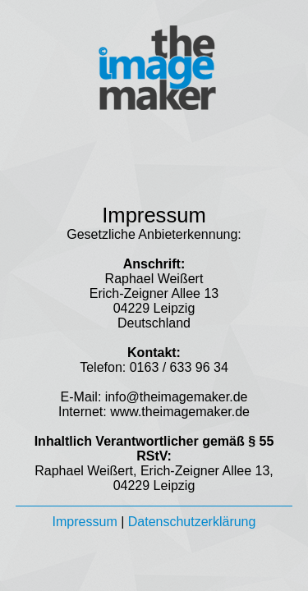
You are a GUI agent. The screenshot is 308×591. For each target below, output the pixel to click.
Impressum (85, 522)
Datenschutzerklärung (192, 522)
